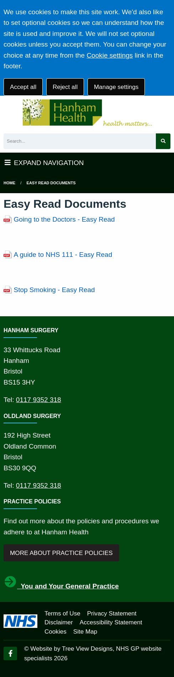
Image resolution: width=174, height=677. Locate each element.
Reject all (65, 87)
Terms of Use (62, 613)
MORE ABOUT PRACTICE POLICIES (61, 553)
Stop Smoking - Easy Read (54, 289)
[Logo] (87, 112)
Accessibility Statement (111, 622)
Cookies (55, 631)
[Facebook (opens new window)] (10, 653)
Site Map (85, 631)
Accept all (23, 87)
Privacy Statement (112, 613)
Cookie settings (109, 55)
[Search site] (163, 141)
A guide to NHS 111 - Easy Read (63, 254)
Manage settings (116, 87)
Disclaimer (58, 622)
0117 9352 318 (38, 399)
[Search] (80, 141)
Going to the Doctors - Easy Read (64, 219)
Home (9, 183)
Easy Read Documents (51, 183)
